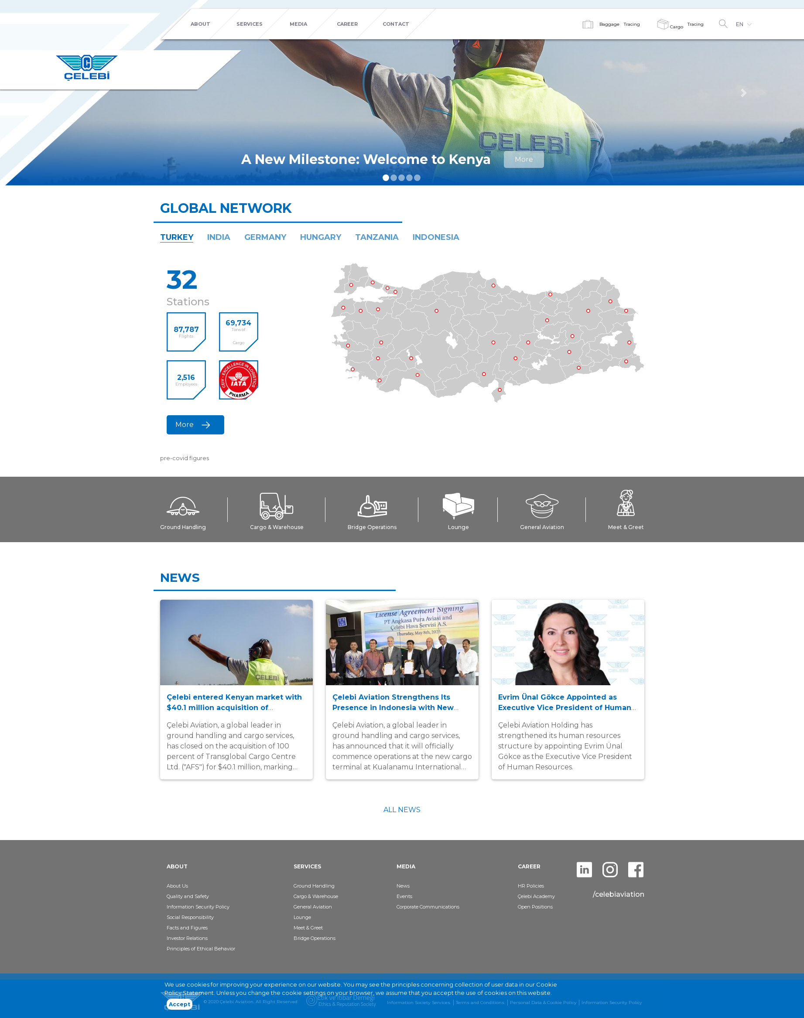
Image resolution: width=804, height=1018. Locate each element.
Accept (179, 1004)
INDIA (218, 237)
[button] (744, 92)
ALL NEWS (402, 810)
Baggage (609, 24)
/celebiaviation (618, 894)
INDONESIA (436, 237)
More (524, 159)
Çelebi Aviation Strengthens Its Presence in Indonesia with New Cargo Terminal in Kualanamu (393, 707)
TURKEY (176, 237)
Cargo (670, 27)
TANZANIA (377, 237)
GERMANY (265, 237)
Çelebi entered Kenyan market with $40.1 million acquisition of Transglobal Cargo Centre (234, 707)
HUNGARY (320, 237)
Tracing (632, 24)
